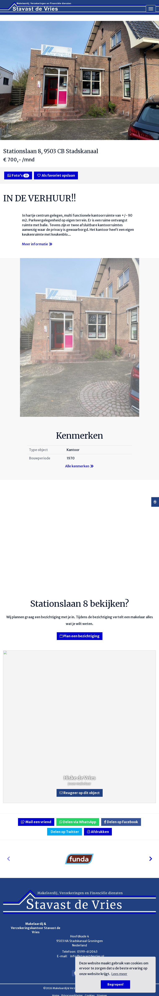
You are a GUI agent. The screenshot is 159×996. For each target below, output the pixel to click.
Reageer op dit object (79, 793)
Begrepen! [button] (115, 984)
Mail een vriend (36, 822)
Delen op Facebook (121, 822)
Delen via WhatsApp (77, 822)
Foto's (18, 175)
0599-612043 (87, 952)
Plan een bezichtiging (80, 636)
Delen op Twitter (64, 832)
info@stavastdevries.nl (87, 956)
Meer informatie (37, 244)
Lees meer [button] (119, 974)
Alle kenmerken (79, 466)
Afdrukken (98, 832)
